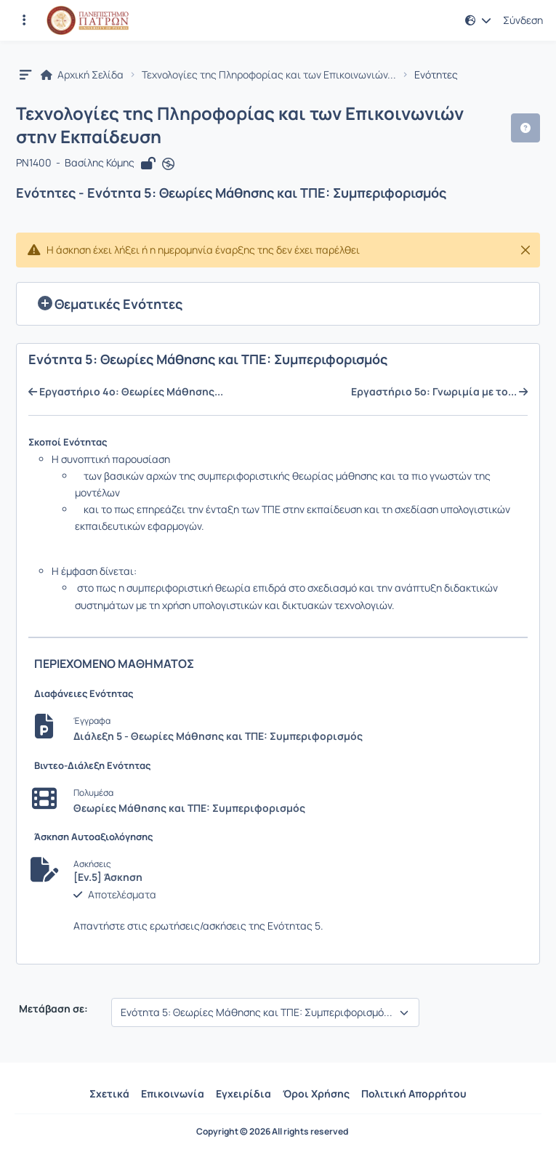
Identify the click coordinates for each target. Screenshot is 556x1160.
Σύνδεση (523, 20)
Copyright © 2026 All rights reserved (272, 1131)
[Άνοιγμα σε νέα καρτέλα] (168, 163)
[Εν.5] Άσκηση (107, 877)
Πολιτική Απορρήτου (414, 1093)
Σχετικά (109, 1093)
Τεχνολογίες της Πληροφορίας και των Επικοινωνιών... (269, 75)
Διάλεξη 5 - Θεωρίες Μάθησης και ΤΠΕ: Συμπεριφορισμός (218, 736)
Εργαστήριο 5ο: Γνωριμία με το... (439, 392)
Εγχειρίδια (243, 1093)
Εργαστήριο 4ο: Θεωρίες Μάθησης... (125, 392)
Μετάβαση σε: (52, 1009)
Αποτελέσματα (122, 895)
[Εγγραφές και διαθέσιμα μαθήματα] (24, 20)
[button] (478, 20)
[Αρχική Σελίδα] (87, 20)
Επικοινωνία (172, 1093)
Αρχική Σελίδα (82, 75)
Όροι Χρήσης (316, 1093)
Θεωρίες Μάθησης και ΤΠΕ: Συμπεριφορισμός (189, 808)
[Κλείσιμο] (525, 250)
